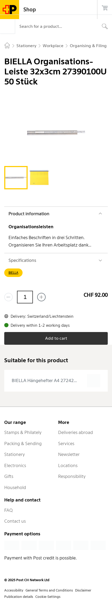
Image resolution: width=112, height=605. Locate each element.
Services (66, 443)
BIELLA (13, 273)
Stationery (14, 454)
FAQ (8, 510)
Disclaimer (83, 590)
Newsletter (69, 454)
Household (15, 487)
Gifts (8, 476)
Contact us (15, 521)
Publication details (18, 597)
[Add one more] (41, 297)
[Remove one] (8, 297)
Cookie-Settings (48, 597)
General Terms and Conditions (49, 590)
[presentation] (56, 381)
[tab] (16, 177)
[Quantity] (25, 297)
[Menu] (7, 26)
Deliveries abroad (75, 432)
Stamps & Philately (23, 432)
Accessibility (13, 590)
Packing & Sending (23, 443)
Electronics (15, 465)
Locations (67, 465)
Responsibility (72, 476)
